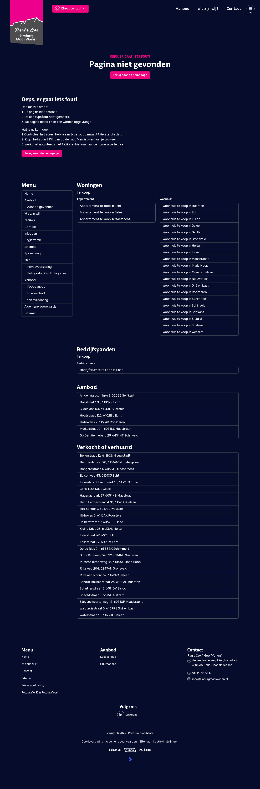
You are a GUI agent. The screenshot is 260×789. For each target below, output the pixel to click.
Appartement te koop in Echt (100, 206)
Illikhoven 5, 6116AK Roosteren (101, 515)
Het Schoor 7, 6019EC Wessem (101, 509)
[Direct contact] (70, 9)
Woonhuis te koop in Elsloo (181, 219)
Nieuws (29, 220)
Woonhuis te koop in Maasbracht (186, 259)
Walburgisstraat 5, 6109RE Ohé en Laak (107, 608)
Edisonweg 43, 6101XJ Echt (99, 475)
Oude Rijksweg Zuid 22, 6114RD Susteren (109, 555)
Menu (28, 260)
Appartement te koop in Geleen (102, 212)
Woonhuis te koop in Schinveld (184, 305)
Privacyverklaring (39, 267)
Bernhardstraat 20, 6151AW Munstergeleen (110, 462)
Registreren (32, 240)
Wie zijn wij (32, 213)
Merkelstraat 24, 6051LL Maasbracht (106, 429)
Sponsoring (32, 253)
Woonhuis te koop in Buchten (183, 206)
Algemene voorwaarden (41, 306)
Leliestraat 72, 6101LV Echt (99, 542)
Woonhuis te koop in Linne (181, 252)
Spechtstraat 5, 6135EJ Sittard (102, 595)
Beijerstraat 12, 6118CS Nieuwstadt (105, 455)
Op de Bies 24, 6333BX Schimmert (104, 549)
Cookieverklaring (36, 300)
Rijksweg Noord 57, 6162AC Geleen (104, 575)
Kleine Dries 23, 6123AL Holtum (102, 529)
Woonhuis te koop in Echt (180, 212)
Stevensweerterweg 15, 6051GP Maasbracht (111, 602)
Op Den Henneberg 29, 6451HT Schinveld (109, 435)
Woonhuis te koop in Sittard (182, 319)
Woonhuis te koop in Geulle (181, 232)
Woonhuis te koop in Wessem (183, 332)
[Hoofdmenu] (250, 9)
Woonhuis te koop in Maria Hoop (185, 265)
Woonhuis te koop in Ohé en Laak (186, 285)
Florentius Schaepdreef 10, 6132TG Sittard (110, 482)
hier (77, 144)
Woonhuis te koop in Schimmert (185, 299)
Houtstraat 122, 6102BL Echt (101, 415)
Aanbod (30, 200)
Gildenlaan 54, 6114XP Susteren (102, 409)
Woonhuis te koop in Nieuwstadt (185, 279)
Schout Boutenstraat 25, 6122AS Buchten (110, 582)
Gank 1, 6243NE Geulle (95, 489)
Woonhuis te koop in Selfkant (183, 312)
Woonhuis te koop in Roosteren (185, 292)
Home (28, 194)
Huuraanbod (36, 293)
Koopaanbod (36, 286)
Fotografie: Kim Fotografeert (48, 273)
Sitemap (30, 247)
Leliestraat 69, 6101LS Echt (99, 535)
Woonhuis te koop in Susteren (184, 325)
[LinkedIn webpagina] (127, 714)
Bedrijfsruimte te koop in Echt (101, 370)
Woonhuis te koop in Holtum (182, 246)
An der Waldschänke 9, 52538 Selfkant (107, 395)
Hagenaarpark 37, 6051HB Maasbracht (107, 495)
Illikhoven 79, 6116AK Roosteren (102, 422)
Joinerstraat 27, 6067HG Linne (101, 522)
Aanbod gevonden (40, 207)
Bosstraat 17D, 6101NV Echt (100, 402)
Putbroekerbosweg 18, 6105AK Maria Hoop (110, 562)
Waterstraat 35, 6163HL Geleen (102, 615)
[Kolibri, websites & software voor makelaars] (130, 759)
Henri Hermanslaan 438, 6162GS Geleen (108, 502)
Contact (30, 227)
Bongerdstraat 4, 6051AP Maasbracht (107, 469)
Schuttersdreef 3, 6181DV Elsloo (103, 588)
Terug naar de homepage (130, 75)
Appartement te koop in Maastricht (105, 219)
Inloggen (30, 233)
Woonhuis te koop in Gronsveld (184, 239)
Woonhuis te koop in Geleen (182, 226)
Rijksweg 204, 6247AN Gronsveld (103, 568)
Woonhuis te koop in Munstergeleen (188, 272)
